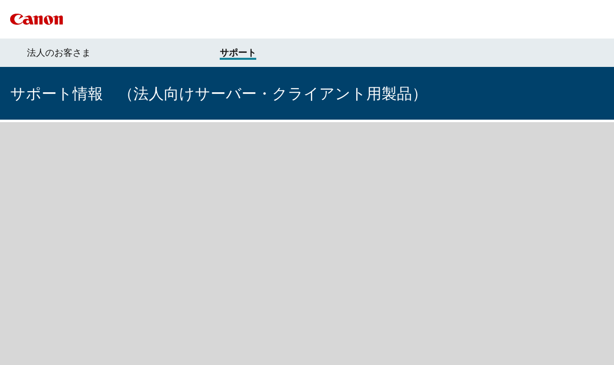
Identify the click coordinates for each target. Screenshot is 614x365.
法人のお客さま (59, 53)
